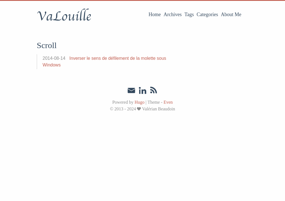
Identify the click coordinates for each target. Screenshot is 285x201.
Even (168, 102)
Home (155, 14)
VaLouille (64, 16)
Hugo (139, 102)
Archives (173, 14)
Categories (207, 14)
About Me (231, 14)
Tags (189, 14)
